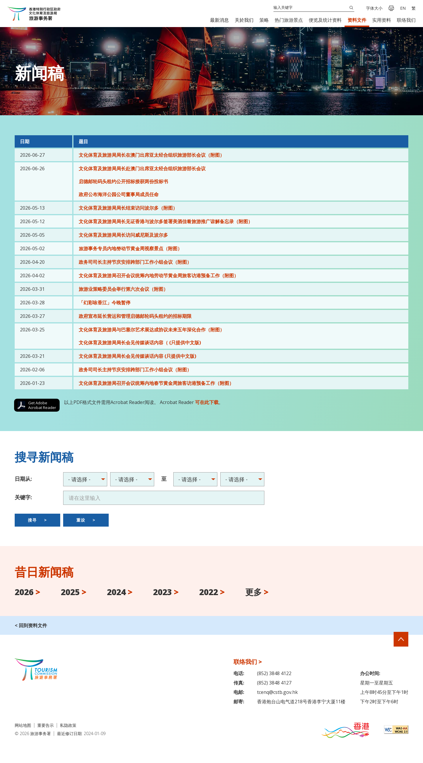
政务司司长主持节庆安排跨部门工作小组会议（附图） (135, 262)
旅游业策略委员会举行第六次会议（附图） (123, 289)
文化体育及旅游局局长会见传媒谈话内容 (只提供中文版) (137, 356)
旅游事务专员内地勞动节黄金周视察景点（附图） (130, 248)
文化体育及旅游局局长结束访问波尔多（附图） (128, 208)
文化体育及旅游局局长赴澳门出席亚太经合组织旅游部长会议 (142, 168)
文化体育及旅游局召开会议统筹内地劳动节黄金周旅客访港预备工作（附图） (159, 275)
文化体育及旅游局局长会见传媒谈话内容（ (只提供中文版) (140, 342)
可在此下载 (207, 402)
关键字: (23, 497)
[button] (219, 20)
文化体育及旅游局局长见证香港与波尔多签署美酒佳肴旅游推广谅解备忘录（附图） (166, 221)
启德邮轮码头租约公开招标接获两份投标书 (123, 181)
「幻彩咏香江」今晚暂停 (104, 302)
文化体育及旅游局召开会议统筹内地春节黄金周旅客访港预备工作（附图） (156, 383)
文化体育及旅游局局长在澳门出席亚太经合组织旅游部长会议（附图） (151, 155)
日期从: (23, 478)
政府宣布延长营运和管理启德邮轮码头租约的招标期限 (135, 316)
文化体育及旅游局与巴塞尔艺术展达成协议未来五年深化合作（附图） (151, 329)
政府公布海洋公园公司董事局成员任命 (119, 194)
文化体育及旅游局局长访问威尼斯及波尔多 (123, 235)
